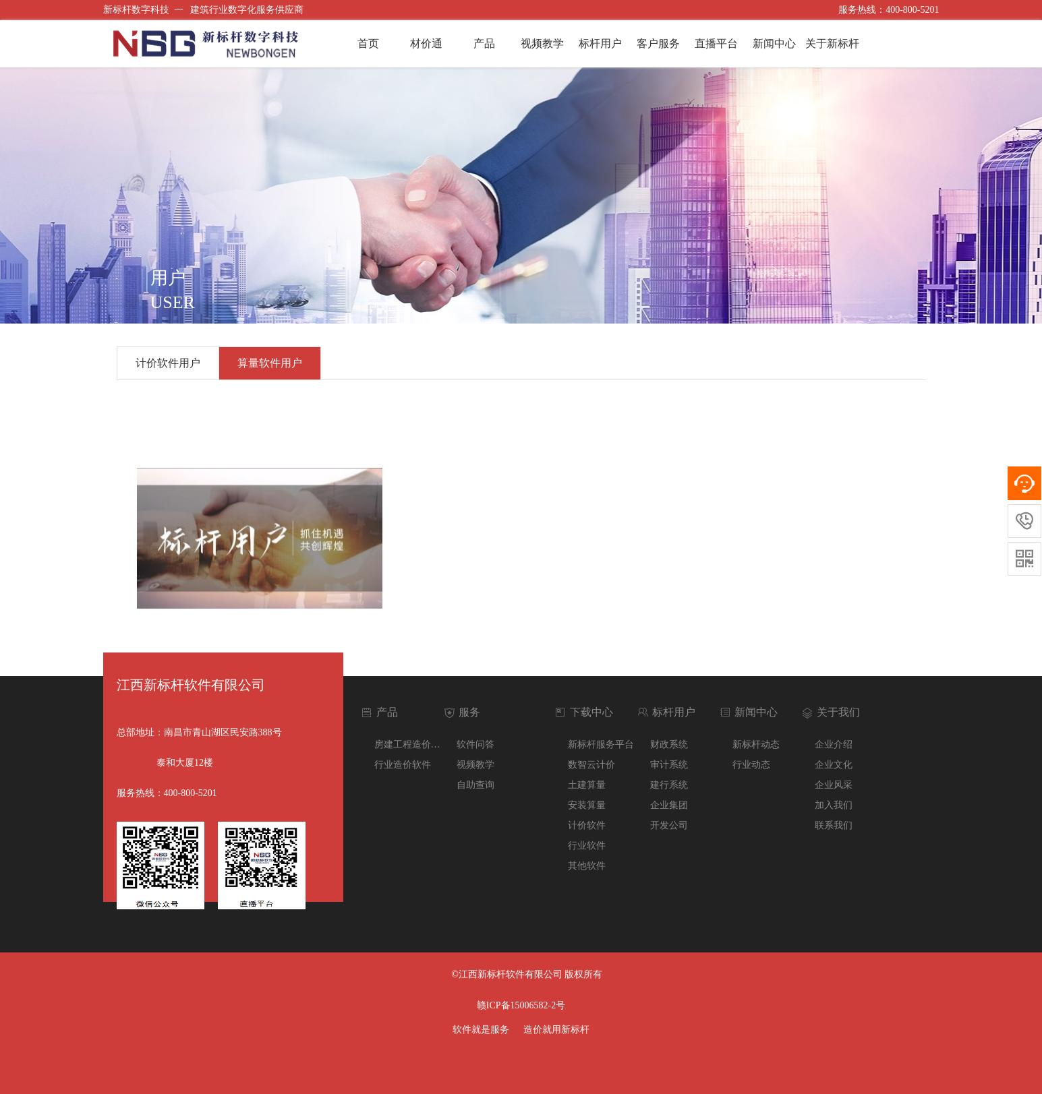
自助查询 (475, 785)
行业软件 (587, 846)
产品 (484, 43)
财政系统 (669, 744)
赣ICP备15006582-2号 (521, 1005)
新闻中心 (774, 43)
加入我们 (833, 805)
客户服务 (658, 43)
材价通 (426, 43)
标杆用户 (600, 43)
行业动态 (751, 765)
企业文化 (833, 765)
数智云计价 (591, 765)
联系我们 (833, 825)
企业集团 (669, 805)
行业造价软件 (402, 765)
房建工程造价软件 (412, 744)
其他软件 (587, 866)
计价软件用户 (168, 363)
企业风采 (833, 785)
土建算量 (587, 785)
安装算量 (587, 805)
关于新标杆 (832, 43)
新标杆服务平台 (601, 744)
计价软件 (587, 825)
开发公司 (669, 825)
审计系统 (669, 765)
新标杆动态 (756, 744)
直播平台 (716, 43)
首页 (368, 43)
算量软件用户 (269, 363)
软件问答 (475, 744)
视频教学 (542, 43)
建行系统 (669, 785)
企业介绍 (833, 744)
